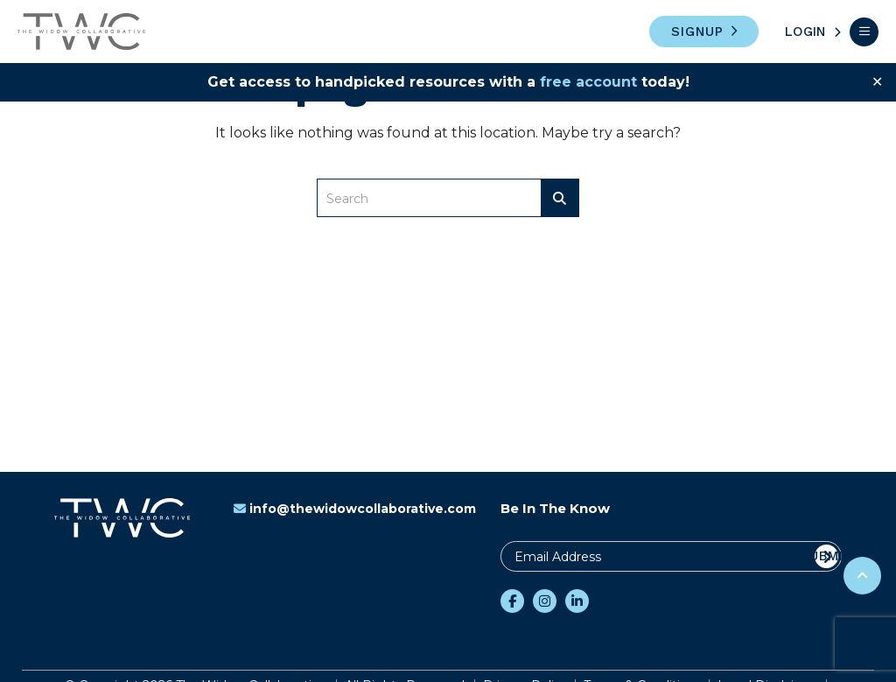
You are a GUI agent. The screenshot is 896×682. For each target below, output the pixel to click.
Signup (697, 31)
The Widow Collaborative (81, 31)
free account (588, 82)
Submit (826, 556)
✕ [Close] (877, 82)
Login (805, 31)
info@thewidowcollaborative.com (355, 509)
